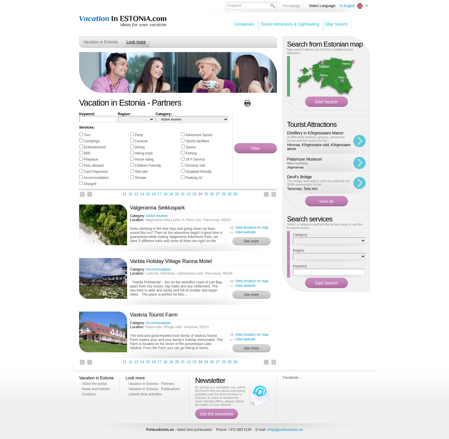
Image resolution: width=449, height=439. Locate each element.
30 (235, 194)
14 (142, 194)
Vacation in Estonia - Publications (154, 389)
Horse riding (144, 159)
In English (347, 6)
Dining (140, 147)
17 (159, 194)
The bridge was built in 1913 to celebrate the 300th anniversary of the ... (318, 182)
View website (245, 232)
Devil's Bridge (299, 177)
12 (130, 194)
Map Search (337, 24)
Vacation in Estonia (100, 42)
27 (218, 194)
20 (177, 194)
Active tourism (157, 216)
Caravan (141, 141)
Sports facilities (197, 141)
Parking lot (194, 178)
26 (212, 194)
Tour (87, 135)
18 (165, 194)
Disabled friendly (198, 172)
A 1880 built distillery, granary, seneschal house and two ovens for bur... (316, 138)
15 (148, 194)
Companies (244, 24)
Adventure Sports (199, 135)
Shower (141, 178)
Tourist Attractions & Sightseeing (290, 24)
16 (154, 194)
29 (229, 194)
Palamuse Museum (304, 159)
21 (183, 194)
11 (124, 194)
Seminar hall (195, 165)
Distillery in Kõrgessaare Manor (315, 133)
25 (206, 194)
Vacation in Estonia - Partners (151, 384)
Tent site (141, 172)
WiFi (87, 153)
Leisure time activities (145, 394)
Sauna (191, 147)
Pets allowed (94, 165)
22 (188, 194)
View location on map (251, 227)
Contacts (89, 394)
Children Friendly (148, 165)
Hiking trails (144, 153)
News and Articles (96, 389)
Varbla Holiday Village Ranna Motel (171, 261)
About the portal (94, 384)
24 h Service (195, 159)
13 (136, 194)
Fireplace (91, 159)
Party (139, 135)
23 (194, 194)
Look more (136, 42)
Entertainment (95, 147)
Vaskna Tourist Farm (153, 315)
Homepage (291, 6)
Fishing (191, 153)
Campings (91, 141)
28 (223, 194)
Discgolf (90, 184)
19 (171, 194)
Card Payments (96, 172)
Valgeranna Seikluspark (157, 208)
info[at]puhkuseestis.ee (285, 430)
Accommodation (96, 178)
